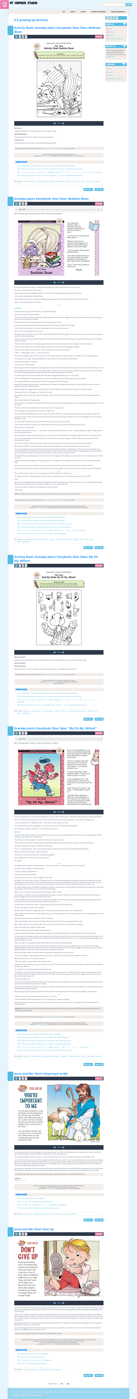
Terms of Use (107, 1392)
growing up (26, 542)
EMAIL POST (88, 189)
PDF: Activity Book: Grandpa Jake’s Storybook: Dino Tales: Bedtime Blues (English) (46, 166)
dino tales (89, 181)
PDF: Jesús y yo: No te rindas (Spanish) (30, 1357)
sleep (82, 181)
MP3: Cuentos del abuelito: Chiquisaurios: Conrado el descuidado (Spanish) (44, 1041)
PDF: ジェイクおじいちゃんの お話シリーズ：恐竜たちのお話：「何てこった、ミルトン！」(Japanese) (52, 1047)
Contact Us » (110, 56)
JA (23, 37)
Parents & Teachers (98, 12)
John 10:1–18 (22, 1180)
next (60, 1384)
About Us (62, 1392)
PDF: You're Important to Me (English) (30, 1198)
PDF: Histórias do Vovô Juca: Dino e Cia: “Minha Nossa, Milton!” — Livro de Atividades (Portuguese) (52, 705)
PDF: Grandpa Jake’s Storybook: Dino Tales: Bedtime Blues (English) (41, 520)
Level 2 (83, 12)
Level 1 (72, 12)
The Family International (33, 1395)
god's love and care (70, 1214)
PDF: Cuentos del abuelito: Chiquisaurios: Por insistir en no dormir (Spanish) (44, 527)
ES (20, 37)
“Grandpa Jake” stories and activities (53, 148)
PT (26, 37)
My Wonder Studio (46, 156)
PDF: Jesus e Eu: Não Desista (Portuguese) (32, 1363)
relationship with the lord (42, 1214)
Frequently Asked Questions (77, 1392)
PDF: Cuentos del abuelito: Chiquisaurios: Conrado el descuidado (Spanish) (43, 1044)
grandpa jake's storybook (46, 181)
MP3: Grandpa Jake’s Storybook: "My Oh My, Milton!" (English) (39, 1034)
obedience (60, 181)
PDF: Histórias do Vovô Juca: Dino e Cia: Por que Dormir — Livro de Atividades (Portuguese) (49, 175)
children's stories (49, 539)
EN (16, 37)
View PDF (98, 37)
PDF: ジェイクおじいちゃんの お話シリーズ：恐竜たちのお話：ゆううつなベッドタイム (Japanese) (51, 530)
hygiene (90, 711)
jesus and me (56, 1214)
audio (87, 539)
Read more (17, 308)
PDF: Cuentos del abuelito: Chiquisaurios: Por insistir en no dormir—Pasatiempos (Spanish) (49, 169)
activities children (29, 181)
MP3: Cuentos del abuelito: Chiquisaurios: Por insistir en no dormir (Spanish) (44, 524)
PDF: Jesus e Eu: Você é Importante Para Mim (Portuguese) (38, 1208)
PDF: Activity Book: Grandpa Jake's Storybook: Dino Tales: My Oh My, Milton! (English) (47, 693)
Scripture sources (94, 1392)
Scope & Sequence (118, 12)
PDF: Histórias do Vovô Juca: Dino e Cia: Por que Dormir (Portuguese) (41, 533)
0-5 (64, 12)
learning (26, 1369)
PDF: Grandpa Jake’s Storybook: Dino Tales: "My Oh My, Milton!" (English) (43, 1037)
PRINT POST (99, 189)
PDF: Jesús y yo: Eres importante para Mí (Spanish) (35, 1201)
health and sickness (72, 181)
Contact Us (117, 1392)
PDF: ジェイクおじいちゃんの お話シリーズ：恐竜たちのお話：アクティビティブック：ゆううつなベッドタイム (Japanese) (59, 172)
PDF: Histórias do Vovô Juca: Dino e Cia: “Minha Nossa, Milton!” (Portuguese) (44, 1050)
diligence (26, 711)
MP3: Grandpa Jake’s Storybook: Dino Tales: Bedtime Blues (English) (41, 517)
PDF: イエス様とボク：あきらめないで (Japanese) (34, 1360)
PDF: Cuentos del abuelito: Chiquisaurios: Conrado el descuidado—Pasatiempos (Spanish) (49, 696)
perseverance (36, 711)
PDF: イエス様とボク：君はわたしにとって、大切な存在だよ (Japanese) (42, 1205)
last (67, 1384)
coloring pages (47, 711)
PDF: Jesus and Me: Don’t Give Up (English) (32, 1354)
